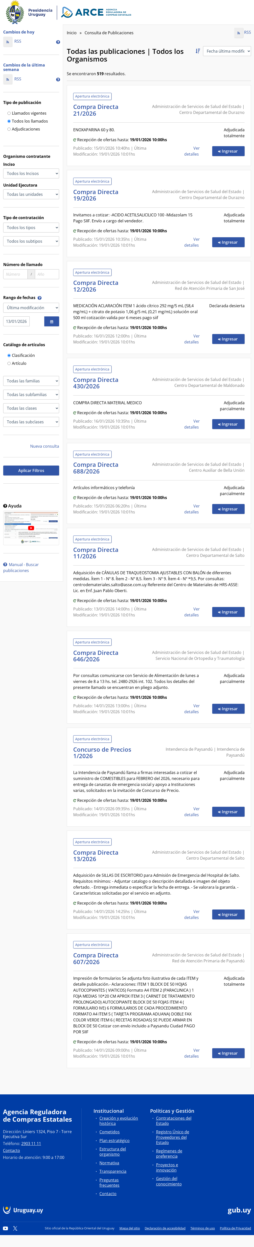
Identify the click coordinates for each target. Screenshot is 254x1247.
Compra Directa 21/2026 (95, 109)
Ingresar (231, 151)
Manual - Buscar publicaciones (21, 567)
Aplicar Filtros (31, 470)
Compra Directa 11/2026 (95, 552)
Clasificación (21, 355)
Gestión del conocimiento (169, 1181)
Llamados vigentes (26, 113)
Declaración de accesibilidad (165, 1228)
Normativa (109, 1163)
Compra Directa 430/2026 (95, 382)
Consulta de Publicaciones (109, 32)
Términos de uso (202, 1228)
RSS (12, 41)
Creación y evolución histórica (118, 1120)
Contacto (11, 1150)
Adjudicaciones (23, 129)
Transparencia (112, 1171)
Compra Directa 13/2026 (95, 855)
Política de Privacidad (235, 1228)
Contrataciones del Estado (173, 1120)
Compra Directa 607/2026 (95, 958)
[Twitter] (15, 1228)
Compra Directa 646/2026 (95, 655)
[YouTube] (5, 1228)
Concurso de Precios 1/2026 (102, 752)
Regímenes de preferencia (169, 1153)
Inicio (72, 32)
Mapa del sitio (129, 1228)
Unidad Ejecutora (20, 185)
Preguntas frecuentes (109, 1182)
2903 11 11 (31, 1143)
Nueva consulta (44, 446)
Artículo (16, 363)
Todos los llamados (27, 121)
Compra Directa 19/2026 (95, 195)
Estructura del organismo (112, 1151)
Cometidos (109, 1132)
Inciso (9, 164)
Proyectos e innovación (167, 1167)
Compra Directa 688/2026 (95, 467)
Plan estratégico (114, 1140)
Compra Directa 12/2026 (95, 285)
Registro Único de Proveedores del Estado (172, 1137)
